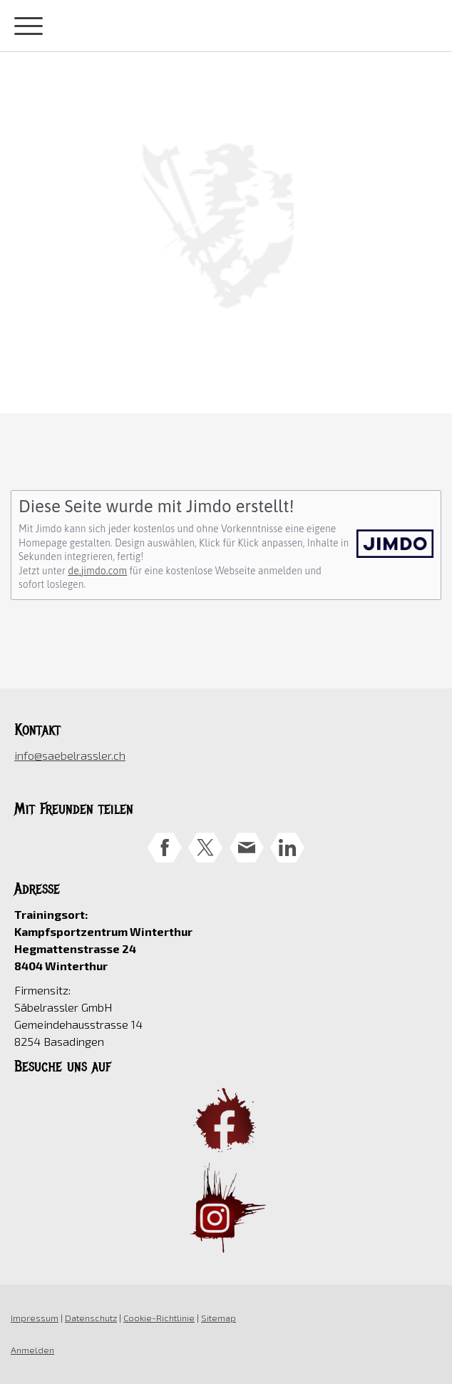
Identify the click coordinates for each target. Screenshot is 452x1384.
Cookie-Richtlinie (159, 1317)
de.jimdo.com (97, 570)
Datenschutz (91, 1317)
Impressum (34, 1317)
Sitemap (218, 1317)
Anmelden (32, 1349)
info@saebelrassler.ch (69, 755)
